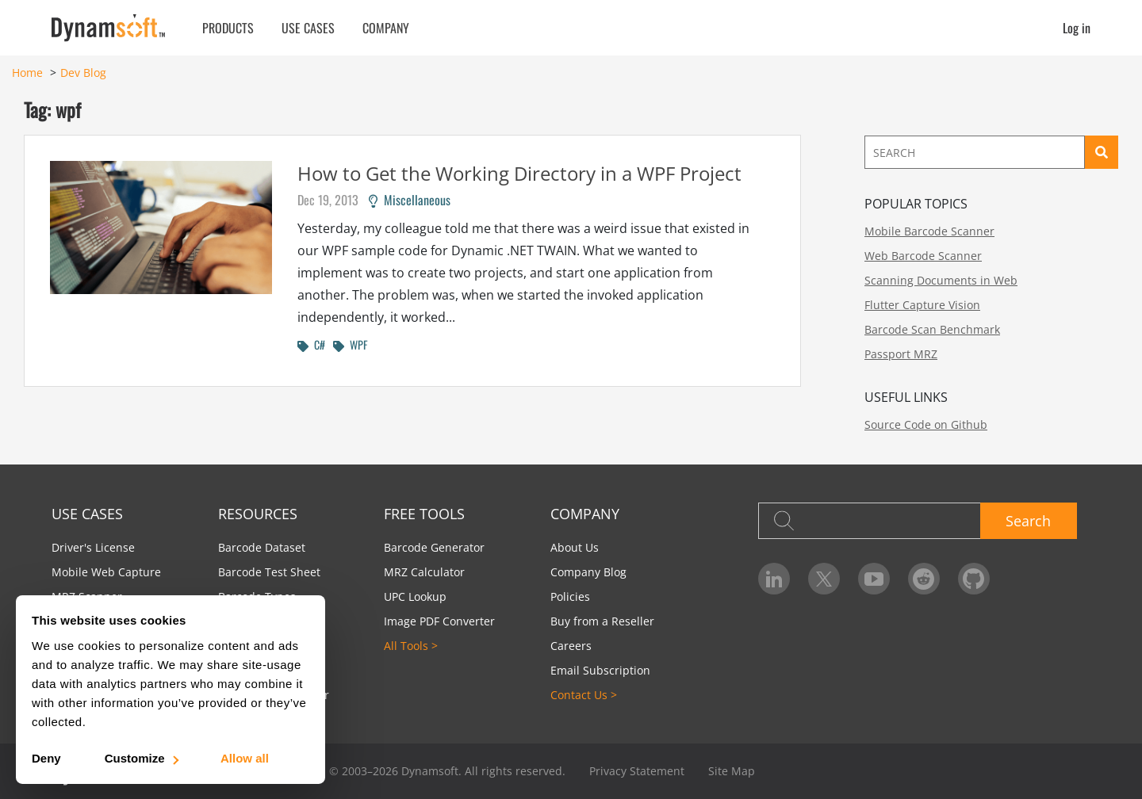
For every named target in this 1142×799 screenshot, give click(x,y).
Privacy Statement (636, 770)
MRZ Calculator (424, 571)
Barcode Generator (434, 547)
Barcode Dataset (261, 547)
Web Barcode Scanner (923, 255)
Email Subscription (600, 670)
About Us (574, 547)
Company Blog (588, 571)
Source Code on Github (925, 424)
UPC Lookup (415, 596)
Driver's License (93, 547)
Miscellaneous (409, 199)
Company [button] (385, 27)
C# (311, 344)
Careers (571, 645)
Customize (141, 758)
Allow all (244, 758)
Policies (570, 596)
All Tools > (411, 645)
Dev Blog (83, 72)
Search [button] (1028, 520)
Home (27, 72)
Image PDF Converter (439, 621)
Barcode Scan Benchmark (932, 329)
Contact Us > (583, 694)
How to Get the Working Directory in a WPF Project (519, 173)
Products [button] (228, 27)
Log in (1076, 27)
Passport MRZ (900, 353)
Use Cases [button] (308, 27)
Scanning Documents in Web (940, 280)
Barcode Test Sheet (269, 571)
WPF (350, 344)
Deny (46, 758)
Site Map (731, 770)
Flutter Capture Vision (922, 304)
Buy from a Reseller (602, 621)
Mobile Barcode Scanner (929, 231)
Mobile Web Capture (106, 571)
